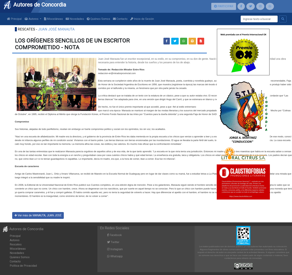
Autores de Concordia (34, 5)
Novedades (75, 19)
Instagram (115, 249)
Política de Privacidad (23, 265)
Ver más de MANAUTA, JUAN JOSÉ (38, 215)
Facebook (114, 235)
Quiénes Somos (98, 19)
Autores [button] (31, 19)
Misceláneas (53, 19)
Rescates (16, 244)
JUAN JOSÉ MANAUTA (56, 29)
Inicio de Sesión (142, 19)
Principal (14, 19)
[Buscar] (259, 19)
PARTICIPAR (223, 6)
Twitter (113, 242)
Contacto (120, 19)
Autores (14, 240)
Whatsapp (115, 256)
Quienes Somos (20, 257)
